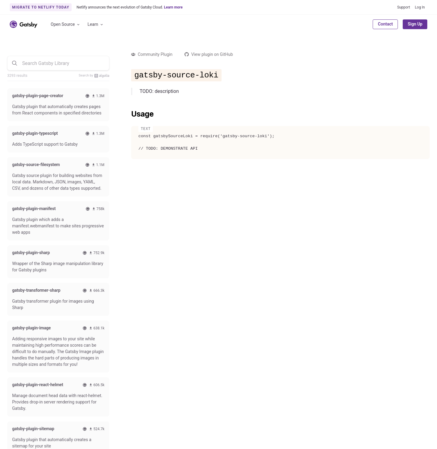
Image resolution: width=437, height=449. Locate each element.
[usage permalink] (128, 114)
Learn (96, 24)
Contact (385, 24)
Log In (420, 7)
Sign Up (415, 24)
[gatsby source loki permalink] (128, 74)
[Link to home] (23, 24)
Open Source (65, 24)
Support (403, 7)
